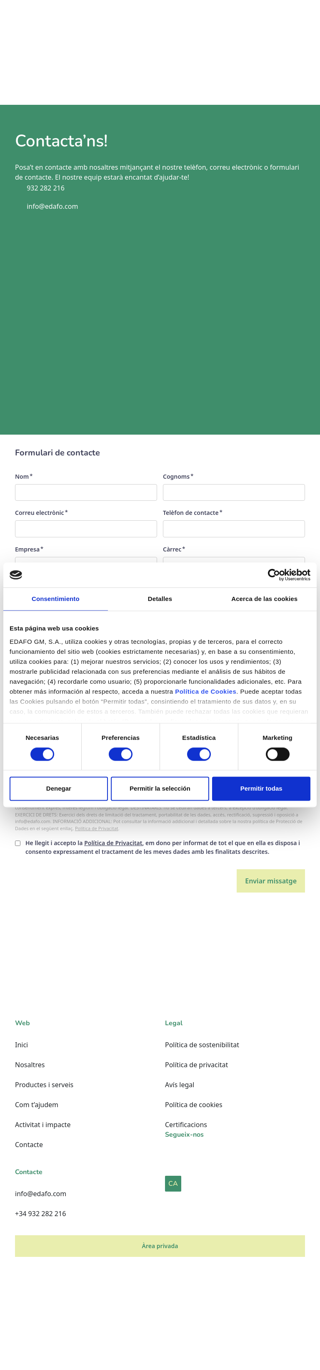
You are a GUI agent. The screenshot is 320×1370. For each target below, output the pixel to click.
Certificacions (186, 1124)
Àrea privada (160, 1246)
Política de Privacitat (96, 828)
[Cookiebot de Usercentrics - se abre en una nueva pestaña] (274, 575)
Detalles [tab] (160, 598)
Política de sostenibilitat (202, 1044)
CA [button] (173, 1183)
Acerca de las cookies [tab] (264, 598)
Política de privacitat (196, 1064)
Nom (22, 476)
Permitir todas (261, 788)
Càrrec (172, 549)
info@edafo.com (40, 1193)
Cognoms (176, 476)
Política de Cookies (205, 691)
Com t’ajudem (36, 1104)
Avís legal (179, 1084)
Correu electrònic (39, 513)
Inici (21, 1044)
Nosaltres (30, 1064)
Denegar (58, 788)
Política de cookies (193, 1104)
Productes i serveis (44, 1084)
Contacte (29, 1144)
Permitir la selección (160, 788)
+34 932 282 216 (40, 1213)
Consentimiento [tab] (56, 598)
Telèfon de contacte (191, 513)
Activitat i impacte (42, 1124)
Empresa (27, 549)
